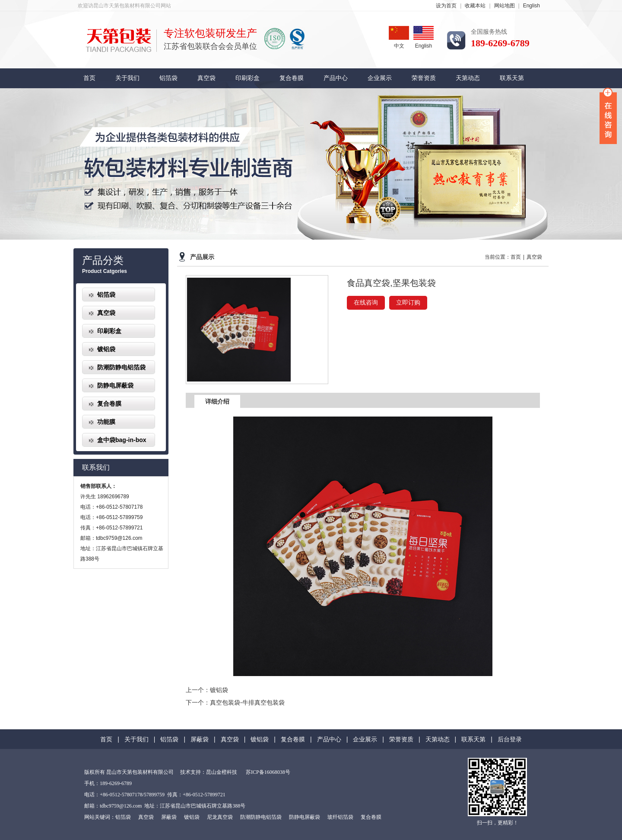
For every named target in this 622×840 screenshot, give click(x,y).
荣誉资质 (424, 78)
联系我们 (96, 467)
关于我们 (127, 78)
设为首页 (446, 6)
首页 (89, 78)
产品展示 (202, 257)
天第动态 (468, 78)
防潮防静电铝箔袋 (121, 367)
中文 (399, 37)
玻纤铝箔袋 (340, 817)
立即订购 (408, 302)
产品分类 (103, 260)
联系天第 (512, 78)
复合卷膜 (291, 78)
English (531, 6)
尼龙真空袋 (220, 817)
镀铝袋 (106, 349)
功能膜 (106, 421)
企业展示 (380, 78)
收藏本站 (475, 6)
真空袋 (206, 78)
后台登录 (510, 739)
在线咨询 (366, 302)
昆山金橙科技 (221, 772)
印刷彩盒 (247, 78)
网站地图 (504, 6)
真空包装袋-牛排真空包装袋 (247, 702)
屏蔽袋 (199, 739)
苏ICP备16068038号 (268, 772)
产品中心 (336, 78)
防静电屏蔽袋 (115, 385)
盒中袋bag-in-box (121, 439)
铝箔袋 (168, 78)
